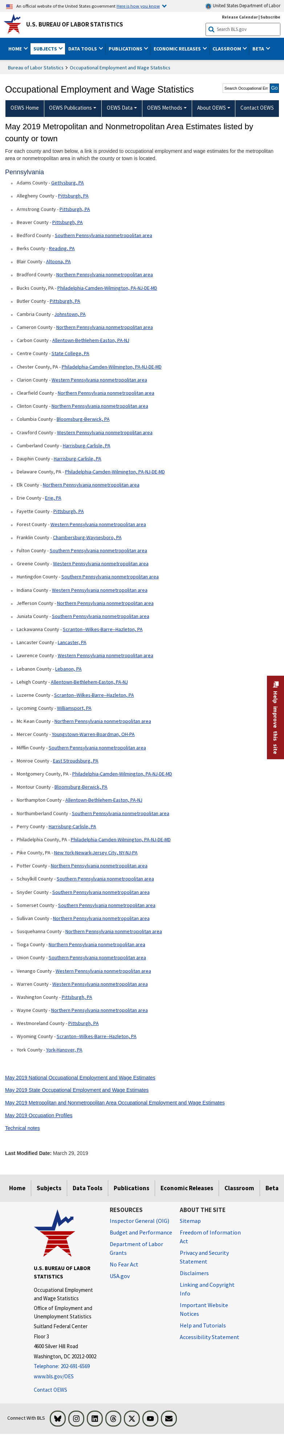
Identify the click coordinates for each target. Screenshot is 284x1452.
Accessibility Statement (209, 1337)
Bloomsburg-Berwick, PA (83, 419)
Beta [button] (258, 48)
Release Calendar (240, 17)
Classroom (239, 1188)
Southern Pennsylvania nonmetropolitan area (103, 235)
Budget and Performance (141, 1232)
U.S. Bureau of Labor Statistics (74, 24)
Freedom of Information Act (210, 1237)
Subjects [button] (45, 48)
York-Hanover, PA (64, 1049)
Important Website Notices (204, 1309)
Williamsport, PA (74, 708)
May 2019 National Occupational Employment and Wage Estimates (80, 1078)
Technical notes (22, 1128)
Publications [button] (126, 48)
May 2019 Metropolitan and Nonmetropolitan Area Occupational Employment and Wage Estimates (115, 1103)
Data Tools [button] (83, 48)
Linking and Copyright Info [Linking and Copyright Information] (207, 1289)
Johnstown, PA (70, 314)
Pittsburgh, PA (73, 195)
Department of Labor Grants (136, 1248)
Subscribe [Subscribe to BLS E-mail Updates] (270, 17)
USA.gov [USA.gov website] (120, 1276)
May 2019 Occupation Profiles (39, 1115)
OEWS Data (120, 107)
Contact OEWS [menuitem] (257, 107)
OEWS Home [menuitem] (25, 107)
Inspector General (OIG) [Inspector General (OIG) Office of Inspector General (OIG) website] (139, 1220)
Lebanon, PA (68, 669)
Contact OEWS (50, 1389)
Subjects (49, 1188)
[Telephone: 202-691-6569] (66, 1366)
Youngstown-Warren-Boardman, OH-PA (93, 734)
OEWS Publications (70, 107)
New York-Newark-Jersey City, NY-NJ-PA (96, 852)
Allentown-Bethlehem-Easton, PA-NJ (90, 340)
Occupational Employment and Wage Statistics (120, 67)
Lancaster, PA (72, 642)
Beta (272, 1188)
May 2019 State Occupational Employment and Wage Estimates (77, 1090)
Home (17, 1188)
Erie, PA (53, 498)
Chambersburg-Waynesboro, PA (87, 537)
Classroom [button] (227, 48)
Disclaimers (194, 1273)
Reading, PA (62, 248)
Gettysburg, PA (67, 182)
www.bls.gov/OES (54, 1376)
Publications (131, 1188)
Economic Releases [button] (178, 48)
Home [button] (15, 48)
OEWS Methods (164, 107)
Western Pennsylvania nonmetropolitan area (99, 380)
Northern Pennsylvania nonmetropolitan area (104, 274)
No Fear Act (124, 1264)
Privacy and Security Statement (204, 1257)
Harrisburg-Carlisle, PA (86, 445)
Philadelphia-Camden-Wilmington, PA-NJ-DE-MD (107, 288)
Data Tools (87, 1188)
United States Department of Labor (242, 6)
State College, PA (70, 353)
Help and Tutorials (203, 1325)
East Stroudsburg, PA (75, 760)
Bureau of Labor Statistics (36, 67)
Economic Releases (187, 1188)
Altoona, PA (58, 261)
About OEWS (211, 107)
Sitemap (190, 1220)
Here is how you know (138, 6)
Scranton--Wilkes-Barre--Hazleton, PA (103, 629)
